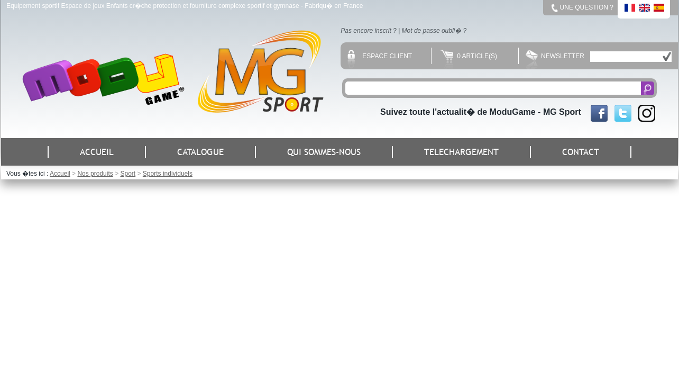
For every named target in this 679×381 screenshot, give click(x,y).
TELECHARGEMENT (461, 152)
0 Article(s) (469, 56)
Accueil (60, 173)
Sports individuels (167, 173)
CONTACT (580, 152)
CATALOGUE (200, 152)
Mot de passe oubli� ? (434, 30)
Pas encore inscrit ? (368, 30)
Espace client (379, 56)
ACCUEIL (97, 152)
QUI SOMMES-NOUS (324, 152)
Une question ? (586, 7)
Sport (127, 173)
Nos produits (95, 173)
